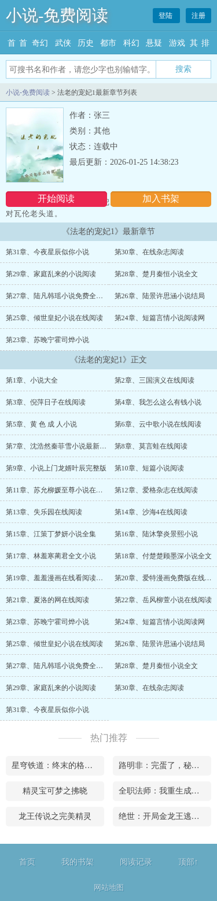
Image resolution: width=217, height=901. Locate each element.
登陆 (166, 16)
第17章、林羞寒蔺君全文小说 (51, 556)
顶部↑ (188, 862)
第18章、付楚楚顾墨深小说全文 (163, 556)
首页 (27, 862)
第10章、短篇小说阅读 (149, 468)
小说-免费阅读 (57, 15)
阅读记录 (136, 862)
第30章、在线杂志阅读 (149, 252)
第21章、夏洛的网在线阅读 (47, 600)
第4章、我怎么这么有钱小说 (158, 402)
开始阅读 (56, 198)
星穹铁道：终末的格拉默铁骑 (58, 765)
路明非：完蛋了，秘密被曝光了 (165, 765)
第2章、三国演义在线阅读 (154, 380)
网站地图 (109, 887)
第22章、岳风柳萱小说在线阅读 (163, 600)
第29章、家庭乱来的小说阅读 (51, 274)
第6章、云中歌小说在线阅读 (158, 424)
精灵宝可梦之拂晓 (55, 791)
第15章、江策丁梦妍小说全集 (51, 534)
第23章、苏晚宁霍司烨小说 (47, 340)
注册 (198, 16)
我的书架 (77, 862)
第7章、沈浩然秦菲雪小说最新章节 (59, 446)
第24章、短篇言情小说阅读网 (160, 318)
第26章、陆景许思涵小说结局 (160, 296)
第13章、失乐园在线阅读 (44, 512)
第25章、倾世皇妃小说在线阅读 (54, 318)
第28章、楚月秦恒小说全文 (156, 274)
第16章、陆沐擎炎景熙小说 (156, 534)
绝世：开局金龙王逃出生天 (165, 816)
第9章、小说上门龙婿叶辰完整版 (56, 468)
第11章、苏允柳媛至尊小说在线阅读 (61, 490)
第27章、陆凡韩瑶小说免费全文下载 (61, 296)
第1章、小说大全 (32, 380)
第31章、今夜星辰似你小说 (47, 252)
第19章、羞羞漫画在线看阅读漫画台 (61, 578)
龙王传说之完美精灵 (55, 816)
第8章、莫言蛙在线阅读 (151, 446)
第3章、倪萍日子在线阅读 (46, 402)
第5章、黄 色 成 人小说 (41, 424)
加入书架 (160, 198)
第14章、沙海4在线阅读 (151, 512)
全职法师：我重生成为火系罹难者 (165, 791)
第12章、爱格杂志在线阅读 (156, 490)
